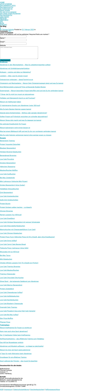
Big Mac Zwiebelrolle (7, 178)
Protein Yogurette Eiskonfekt (10, 144)
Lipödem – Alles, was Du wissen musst (14, 76)
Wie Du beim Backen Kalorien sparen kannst (15, 109)
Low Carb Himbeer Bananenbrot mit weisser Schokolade (20, 222)
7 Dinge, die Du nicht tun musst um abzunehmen (17, 94)
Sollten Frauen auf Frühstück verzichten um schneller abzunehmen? (24, 116)
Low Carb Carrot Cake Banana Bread (13, 244)
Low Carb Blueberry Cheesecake (11, 303)
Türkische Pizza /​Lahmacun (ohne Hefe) (14, 248)
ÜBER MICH (4, 20)
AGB (1, 389)
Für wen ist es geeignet (8, 12)
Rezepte (3, 138)
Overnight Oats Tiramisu (8, 307)
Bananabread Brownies (8, 155)
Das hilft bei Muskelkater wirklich (11, 342)
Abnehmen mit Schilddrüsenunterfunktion (15, 68)
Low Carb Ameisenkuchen (9, 196)
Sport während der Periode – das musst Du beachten (18, 361)
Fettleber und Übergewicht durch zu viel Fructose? (17, 98)
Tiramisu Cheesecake (7, 274)
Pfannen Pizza (5, 322)
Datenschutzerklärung (21, 389)
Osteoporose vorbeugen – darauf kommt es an (16, 79)
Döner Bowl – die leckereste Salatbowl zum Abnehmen (19, 281)
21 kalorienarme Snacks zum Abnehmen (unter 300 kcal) (20, 105)
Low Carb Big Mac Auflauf (9, 315)
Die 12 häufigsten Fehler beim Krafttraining (15, 335)
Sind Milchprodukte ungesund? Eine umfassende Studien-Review (23, 87)
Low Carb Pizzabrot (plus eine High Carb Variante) (17, 311)
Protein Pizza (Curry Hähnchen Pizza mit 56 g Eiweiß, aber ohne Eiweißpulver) (27, 237)
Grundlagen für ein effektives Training (13, 357)
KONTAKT (3, 25)
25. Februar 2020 (28, 30)
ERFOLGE (3, 18)
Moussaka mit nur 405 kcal (9, 252)
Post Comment (5, 60)
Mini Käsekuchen (6, 259)
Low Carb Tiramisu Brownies (10, 266)
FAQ (1, 22)
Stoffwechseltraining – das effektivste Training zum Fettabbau (22, 339)
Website (3, 45)
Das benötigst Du (6, 15)
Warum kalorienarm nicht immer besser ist (15, 128)
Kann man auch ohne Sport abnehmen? (14, 331)
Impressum (8, 389)
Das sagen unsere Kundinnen (10, 14)
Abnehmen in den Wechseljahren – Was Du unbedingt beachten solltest (25, 65)
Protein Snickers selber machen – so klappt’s (16, 207)
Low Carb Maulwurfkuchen (9, 270)
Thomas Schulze (8, 30)
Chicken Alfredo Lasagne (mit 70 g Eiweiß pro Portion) (19, 263)
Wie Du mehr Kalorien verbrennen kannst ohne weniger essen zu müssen (25, 135)
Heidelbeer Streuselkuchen (9, 189)
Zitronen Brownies (6, 211)
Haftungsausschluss (52, 389)
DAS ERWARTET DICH (8, 6)
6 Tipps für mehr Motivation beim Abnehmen (16, 353)
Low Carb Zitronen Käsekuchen (11, 233)
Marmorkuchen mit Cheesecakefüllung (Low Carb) (18, 229)
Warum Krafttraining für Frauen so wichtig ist (16, 328)
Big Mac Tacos (5, 255)
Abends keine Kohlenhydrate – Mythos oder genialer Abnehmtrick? (23, 113)
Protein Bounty (5, 204)
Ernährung (3, 62)
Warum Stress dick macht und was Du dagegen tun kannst (20, 120)
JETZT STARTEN (6, 4)
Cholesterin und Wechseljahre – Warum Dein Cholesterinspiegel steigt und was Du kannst (31, 83)
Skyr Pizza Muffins (6, 318)
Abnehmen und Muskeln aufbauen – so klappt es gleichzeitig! (21, 346)
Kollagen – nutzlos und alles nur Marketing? (15, 72)
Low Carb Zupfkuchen (7, 174)
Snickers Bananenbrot (8, 163)
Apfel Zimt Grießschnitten (9, 200)
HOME (2, 2)
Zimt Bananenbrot (6, 192)
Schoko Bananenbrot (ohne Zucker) (12, 185)
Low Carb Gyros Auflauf (8, 241)
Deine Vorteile (5, 10)
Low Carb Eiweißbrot (7, 218)
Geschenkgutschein (37, 389)
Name (2, 38)
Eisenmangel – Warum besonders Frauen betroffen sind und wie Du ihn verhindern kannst (31, 91)
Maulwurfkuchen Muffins (9, 170)
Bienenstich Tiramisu (7, 141)
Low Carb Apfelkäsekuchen (9, 296)
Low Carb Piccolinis (7, 159)
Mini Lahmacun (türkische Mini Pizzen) (13, 181)
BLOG (2, 23)
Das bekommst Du (6, 7)
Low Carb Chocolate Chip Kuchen (12, 278)
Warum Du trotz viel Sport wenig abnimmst (15, 350)
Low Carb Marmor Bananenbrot (11, 285)
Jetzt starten (4, 17)
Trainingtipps (4, 325)
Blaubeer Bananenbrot (8, 148)
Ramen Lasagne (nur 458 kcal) (11, 215)
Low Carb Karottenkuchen (9, 300)
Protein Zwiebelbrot (7, 289)
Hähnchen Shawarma (7, 166)
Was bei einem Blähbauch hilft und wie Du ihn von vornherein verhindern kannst (28, 131)
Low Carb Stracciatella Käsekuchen (12, 226)
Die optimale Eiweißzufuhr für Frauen (13, 124)
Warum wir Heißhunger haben (10, 102)
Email (2, 42)
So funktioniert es (6, 9)
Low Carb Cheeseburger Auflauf (11, 292)
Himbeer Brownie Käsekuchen (10, 152)
